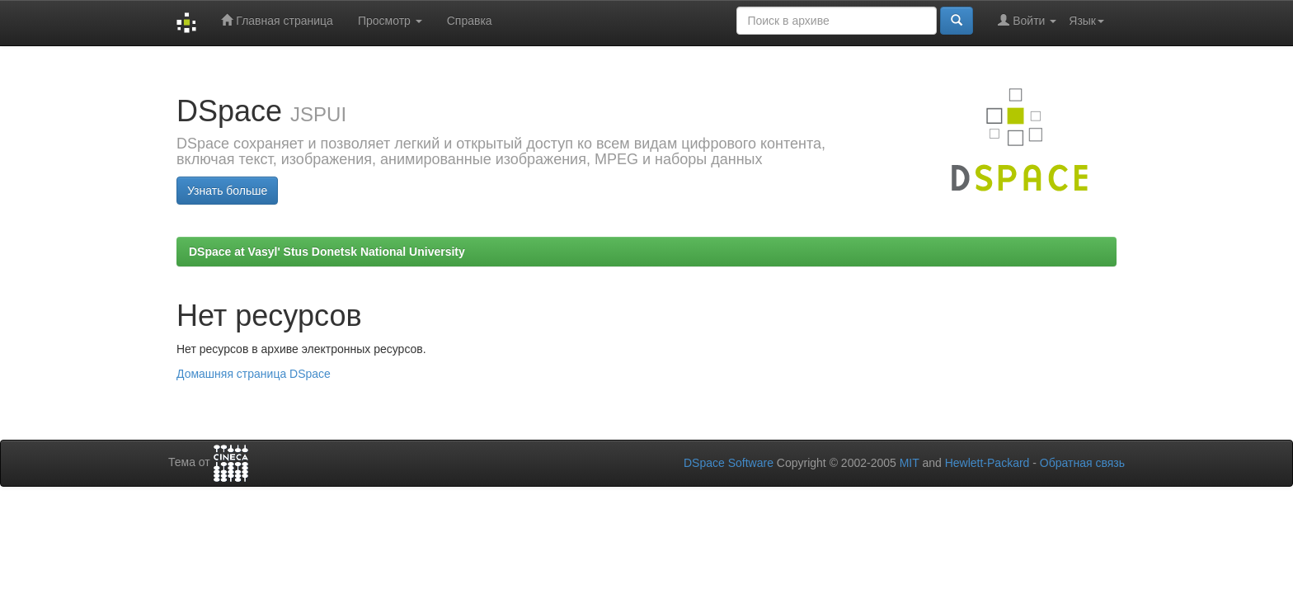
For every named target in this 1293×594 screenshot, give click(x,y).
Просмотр (390, 20)
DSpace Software (728, 462)
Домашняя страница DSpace (253, 373)
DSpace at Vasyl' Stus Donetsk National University (327, 251)
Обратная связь (1082, 462)
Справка (469, 20)
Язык (1086, 20)
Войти (1027, 20)
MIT (909, 462)
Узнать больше (227, 190)
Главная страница (276, 20)
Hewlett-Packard (987, 462)
